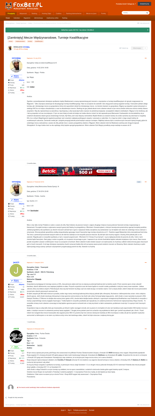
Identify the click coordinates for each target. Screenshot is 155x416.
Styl (69, 410)
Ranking (64, 18)
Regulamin (27, 18)
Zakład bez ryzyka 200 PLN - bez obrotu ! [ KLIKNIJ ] (77, 30)
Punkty (103, 13)
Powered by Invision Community (77, 413)
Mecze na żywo (91, 13)
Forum (8, 18)
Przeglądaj (11, 13)
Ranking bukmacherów (73, 13)
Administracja (38, 18)
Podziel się (123, 48)
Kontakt (91, 410)
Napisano (34, 58)
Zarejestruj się (144, 4)
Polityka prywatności (80, 410)
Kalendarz (17, 18)
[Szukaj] (133, 12)
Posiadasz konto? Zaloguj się (126, 4)
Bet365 (39, 345)
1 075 (21, 358)
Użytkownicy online (52, 18)
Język (63, 410)
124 (22, 87)
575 (22, 292)
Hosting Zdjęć (46, 13)
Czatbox (58, 13)
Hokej (26, 49)
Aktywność (23, 13)
